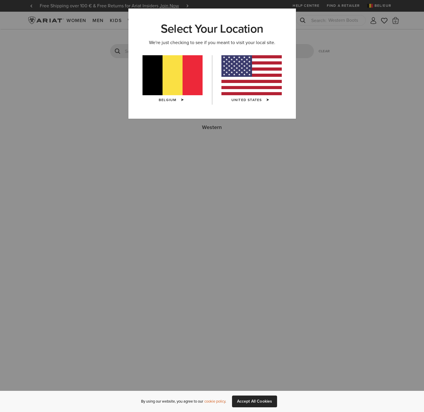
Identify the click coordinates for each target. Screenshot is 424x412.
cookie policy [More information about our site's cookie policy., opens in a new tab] (214, 401)
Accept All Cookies (254, 401)
